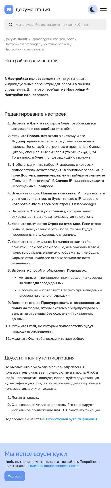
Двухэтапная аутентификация (71, 419)
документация (33, 9)
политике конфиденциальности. (54, 466)
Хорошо (15, 476)
